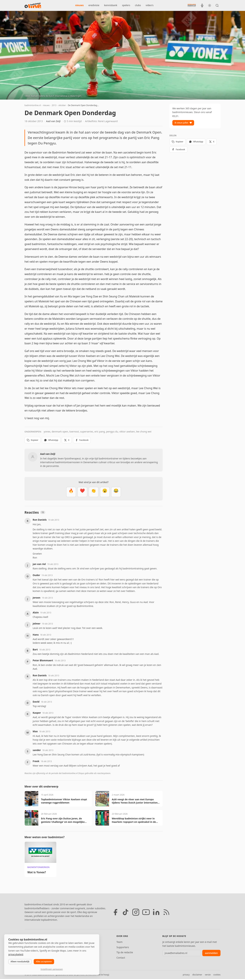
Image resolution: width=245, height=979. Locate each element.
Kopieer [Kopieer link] (32, 440)
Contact (120, 957)
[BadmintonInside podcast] (202, 5)
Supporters (122, 947)
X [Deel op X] (66, 440)
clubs (138, 5)
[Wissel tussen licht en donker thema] (209, 5)
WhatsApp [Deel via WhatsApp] (51, 440)
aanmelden (211, 953)
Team (119, 942)
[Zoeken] (217, 5)
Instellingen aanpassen (52, 969)
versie (207, 974)
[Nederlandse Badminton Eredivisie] (191, 5)
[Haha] (116, 492)
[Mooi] (82, 492)
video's (149, 5)
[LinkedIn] (156, 912)
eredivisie (93, 5)
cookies (216, 974)
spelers (126, 5)
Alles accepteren (44, 961)
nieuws (79, 5)
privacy (186, 974)
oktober (62, 105)
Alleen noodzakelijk (20, 961)
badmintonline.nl (32, 105)
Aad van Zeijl (53, 121)
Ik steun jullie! (183, 122)
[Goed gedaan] (94, 492)
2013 (54, 105)
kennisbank (110, 5)
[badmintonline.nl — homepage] (32, 5)
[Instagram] (136, 912)
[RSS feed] (166, 912)
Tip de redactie (124, 952)
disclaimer (197, 974)
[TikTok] (125, 912)
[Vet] (71, 492)
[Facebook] (115, 912)
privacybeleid (15, 954)
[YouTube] (146, 912)
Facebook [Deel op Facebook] (82, 440)
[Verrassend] (105, 492)
